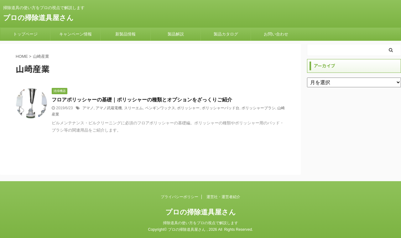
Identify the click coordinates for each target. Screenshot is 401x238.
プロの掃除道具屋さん (38, 18)
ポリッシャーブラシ (258, 108)
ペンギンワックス (160, 108)
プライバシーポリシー (179, 197)
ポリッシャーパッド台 (220, 108)
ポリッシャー (188, 108)
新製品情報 (125, 34)
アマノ (88, 108)
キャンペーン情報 (75, 34)
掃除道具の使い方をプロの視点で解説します (200, 223)
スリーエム (133, 108)
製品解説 (176, 34)
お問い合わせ (276, 34)
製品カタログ (226, 34)
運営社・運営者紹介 (223, 197)
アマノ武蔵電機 (109, 108)
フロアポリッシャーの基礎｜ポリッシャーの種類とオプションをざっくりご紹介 (142, 99)
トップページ (25, 34)
